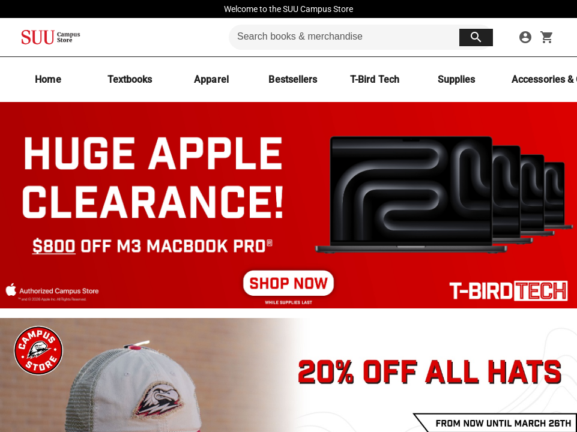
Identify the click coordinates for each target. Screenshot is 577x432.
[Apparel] (211, 79)
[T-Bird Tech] (375, 79)
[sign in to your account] (525, 37)
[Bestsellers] (293, 79)
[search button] (476, 37)
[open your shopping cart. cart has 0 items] (547, 37)
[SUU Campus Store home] (50, 37)
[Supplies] (456, 79)
